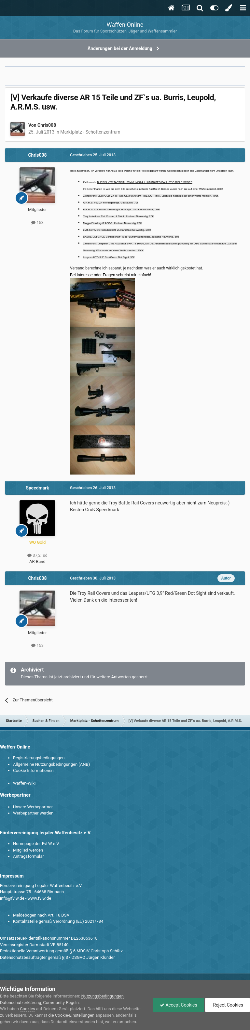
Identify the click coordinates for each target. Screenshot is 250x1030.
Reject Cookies (227, 1005)
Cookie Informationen (33, 770)
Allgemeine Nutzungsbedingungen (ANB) (51, 764)
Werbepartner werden (33, 813)
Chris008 (46, 125)
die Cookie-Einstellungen (71, 1015)
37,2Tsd (37, 555)
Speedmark (37, 487)
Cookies (27, 1008)
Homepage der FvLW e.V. (36, 843)
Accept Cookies (178, 1005)
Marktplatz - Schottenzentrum (90, 132)
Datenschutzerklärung (20, 1002)
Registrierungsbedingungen (38, 757)
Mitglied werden (28, 850)
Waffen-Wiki (24, 783)
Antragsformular (28, 856)
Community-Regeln (61, 1002)
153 (37, 222)
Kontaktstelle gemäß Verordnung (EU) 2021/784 (58, 921)
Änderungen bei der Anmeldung (120, 48)
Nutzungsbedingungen (102, 996)
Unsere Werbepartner (33, 806)
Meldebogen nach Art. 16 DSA (41, 915)
